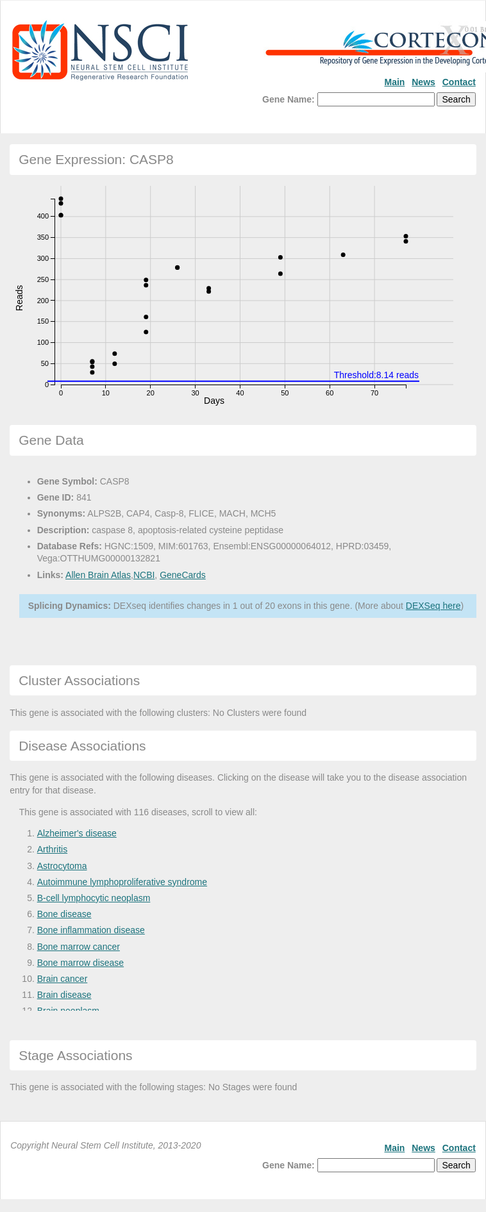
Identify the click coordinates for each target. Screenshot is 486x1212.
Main (394, 82)
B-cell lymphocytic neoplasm (94, 898)
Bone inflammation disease (91, 930)
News (423, 82)
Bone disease (64, 914)
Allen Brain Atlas (98, 575)
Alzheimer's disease (77, 833)
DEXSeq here (433, 606)
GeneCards (183, 575)
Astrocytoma (62, 866)
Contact (459, 82)
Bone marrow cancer (78, 947)
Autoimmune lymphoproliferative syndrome (122, 882)
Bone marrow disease (80, 963)
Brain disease (64, 995)
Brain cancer (62, 979)
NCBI (144, 575)
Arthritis (52, 849)
